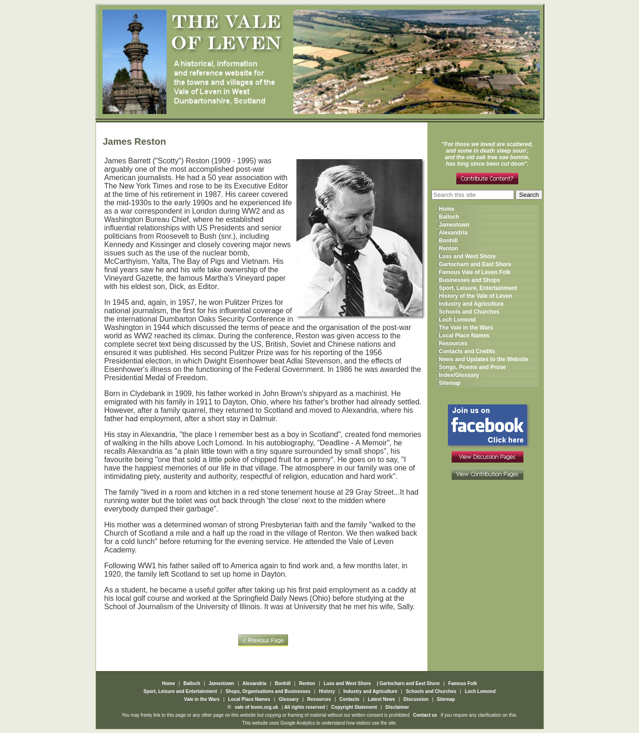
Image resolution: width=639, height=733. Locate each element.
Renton (448, 248)
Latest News (381, 699)
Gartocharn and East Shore (475, 264)
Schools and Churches (469, 312)
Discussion (416, 699)
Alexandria (453, 232)
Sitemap (450, 383)
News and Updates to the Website (484, 359)
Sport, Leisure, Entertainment (478, 288)
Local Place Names (464, 335)
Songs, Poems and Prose (472, 367)
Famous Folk (462, 683)
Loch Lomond (457, 319)
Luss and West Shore (467, 256)
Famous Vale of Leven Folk (475, 272)
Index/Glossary (459, 375)
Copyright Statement (354, 707)
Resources (453, 343)
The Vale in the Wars (466, 327)
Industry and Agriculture (471, 304)
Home (446, 209)
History (327, 691)
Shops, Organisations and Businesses (268, 691)
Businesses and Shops (469, 280)
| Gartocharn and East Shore (408, 683)
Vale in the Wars (202, 699)
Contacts (349, 699)
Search (529, 194)
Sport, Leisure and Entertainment (180, 691)
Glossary (289, 699)
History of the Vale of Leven (475, 296)
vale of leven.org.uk (256, 707)
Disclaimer (397, 707)
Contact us (425, 715)
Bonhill (448, 240)
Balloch (449, 217)
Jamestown (454, 225)
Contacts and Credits (467, 351)
